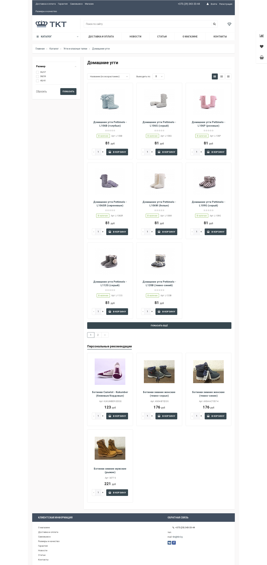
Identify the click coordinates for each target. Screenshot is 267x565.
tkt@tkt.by (178, 537)
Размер (40, 66)
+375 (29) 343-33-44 (189, 4)
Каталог (57, 36)
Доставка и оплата (46, 4)
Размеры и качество (46, 11)
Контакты (220, 36)
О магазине (190, 36)
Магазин (89, 4)
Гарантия (63, 4)
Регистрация (225, 4)
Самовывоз (76, 4)
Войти (214, 4)
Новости (135, 36)
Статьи (162, 36)
